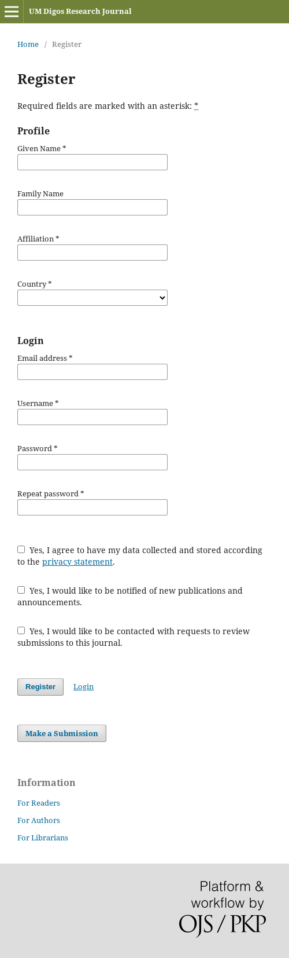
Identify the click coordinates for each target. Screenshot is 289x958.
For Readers (38, 803)
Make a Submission (61, 733)
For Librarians (42, 837)
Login (83, 686)
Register (40, 686)
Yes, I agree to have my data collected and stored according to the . (139, 555)
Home (28, 44)
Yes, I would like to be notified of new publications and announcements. (130, 596)
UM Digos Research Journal (80, 11)
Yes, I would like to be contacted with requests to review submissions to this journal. (133, 637)
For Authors (38, 820)
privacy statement (77, 561)
